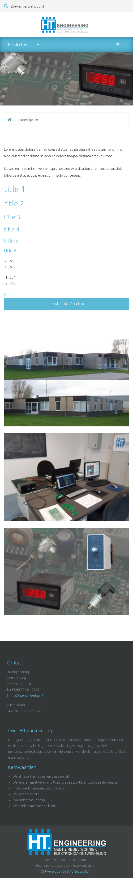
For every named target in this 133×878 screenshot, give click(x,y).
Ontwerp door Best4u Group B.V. (65, 871)
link (6, 294)
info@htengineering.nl (26, 695)
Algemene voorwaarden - (53, 865)
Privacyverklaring (82, 865)
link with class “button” (66, 304)
